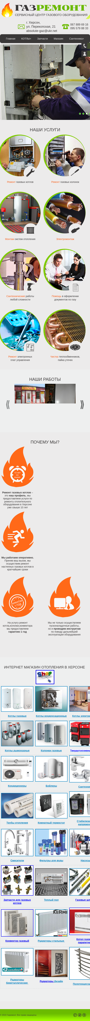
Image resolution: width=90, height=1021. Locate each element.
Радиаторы (46, 981)
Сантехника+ (76, 38)
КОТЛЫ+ (26, 38)
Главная (10, 38)
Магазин (58, 38)
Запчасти (42, 38)
